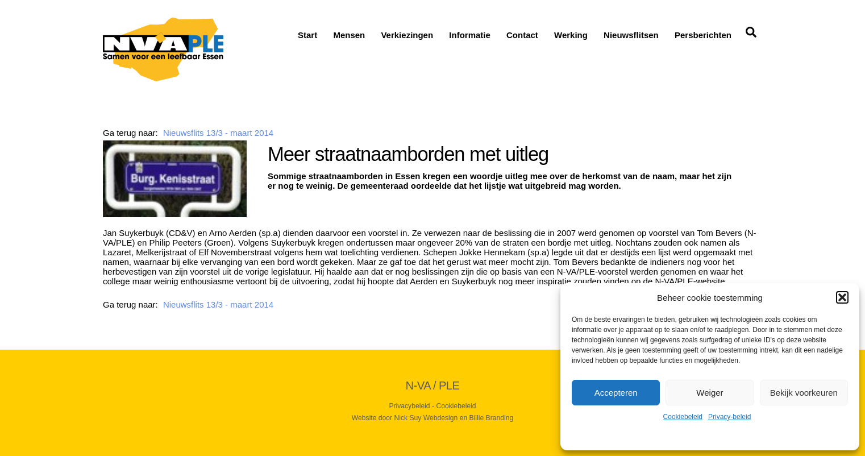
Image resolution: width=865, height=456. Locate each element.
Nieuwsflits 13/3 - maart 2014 (218, 133)
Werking (571, 35)
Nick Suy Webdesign (426, 418)
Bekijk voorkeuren (804, 392)
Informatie (469, 35)
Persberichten (703, 35)
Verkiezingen (407, 35)
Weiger (709, 392)
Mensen (349, 35)
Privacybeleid (409, 406)
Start (307, 35)
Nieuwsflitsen (631, 35)
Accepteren (616, 392)
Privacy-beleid (729, 417)
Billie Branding (491, 418)
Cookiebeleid (682, 417)
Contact (522, 35)
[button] (842, 297)
